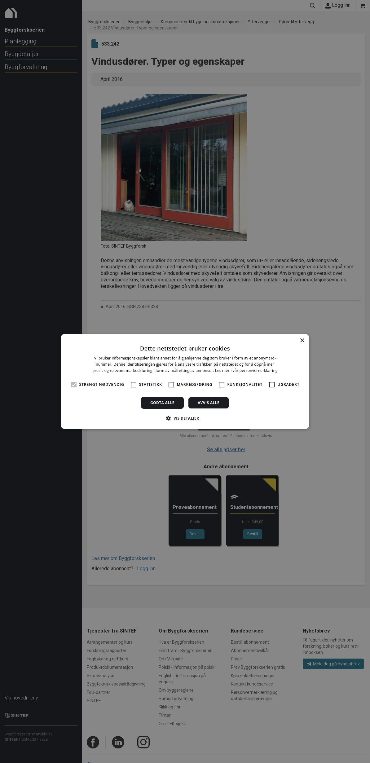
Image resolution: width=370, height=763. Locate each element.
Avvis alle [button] (208, 402)
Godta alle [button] (162, 402)
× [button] (302, 340)
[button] (185, 418)
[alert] (185, 381)
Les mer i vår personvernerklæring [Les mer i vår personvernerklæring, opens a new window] (246, 370)
